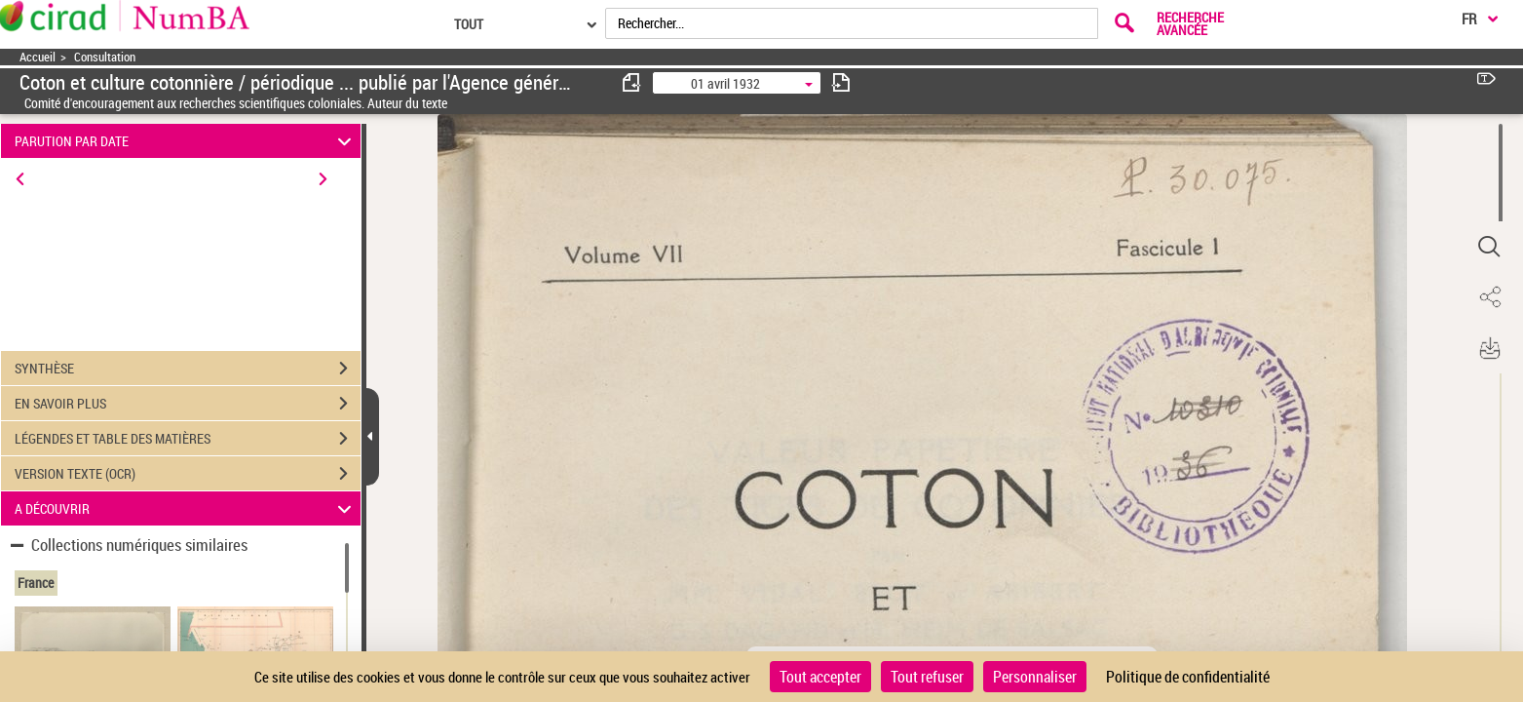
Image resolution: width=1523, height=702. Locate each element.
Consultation (104, 57)
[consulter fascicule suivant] (840, 82)
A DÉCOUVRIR (186, 508)
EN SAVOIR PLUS (188, 403)
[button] (1489, 246)
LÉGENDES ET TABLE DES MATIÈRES (188, 438)
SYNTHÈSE (188, 368)
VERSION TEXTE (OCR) (188, 474)
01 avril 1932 (725, 83)
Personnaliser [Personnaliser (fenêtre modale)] (1035, 676)
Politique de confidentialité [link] (1188, 676)
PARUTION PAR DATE (186, 141)
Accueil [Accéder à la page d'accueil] (37, 57)
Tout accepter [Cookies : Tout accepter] (820, 676)
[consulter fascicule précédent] (632, 82)
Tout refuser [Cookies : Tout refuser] (927, 676)
